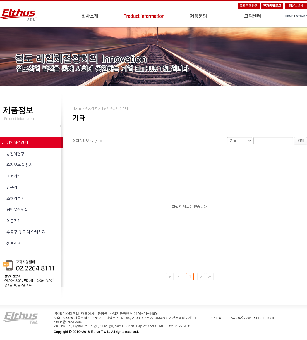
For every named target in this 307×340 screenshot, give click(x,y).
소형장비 (13, 176)
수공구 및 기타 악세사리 (25, 232)
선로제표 (13, 243)
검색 (300, 140)
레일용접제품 (17, 210)
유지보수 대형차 (19, 165)
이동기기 (13, 221)
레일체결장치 (17, 143)
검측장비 (13, 187)
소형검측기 (15, 199)
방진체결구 (15, 154)
